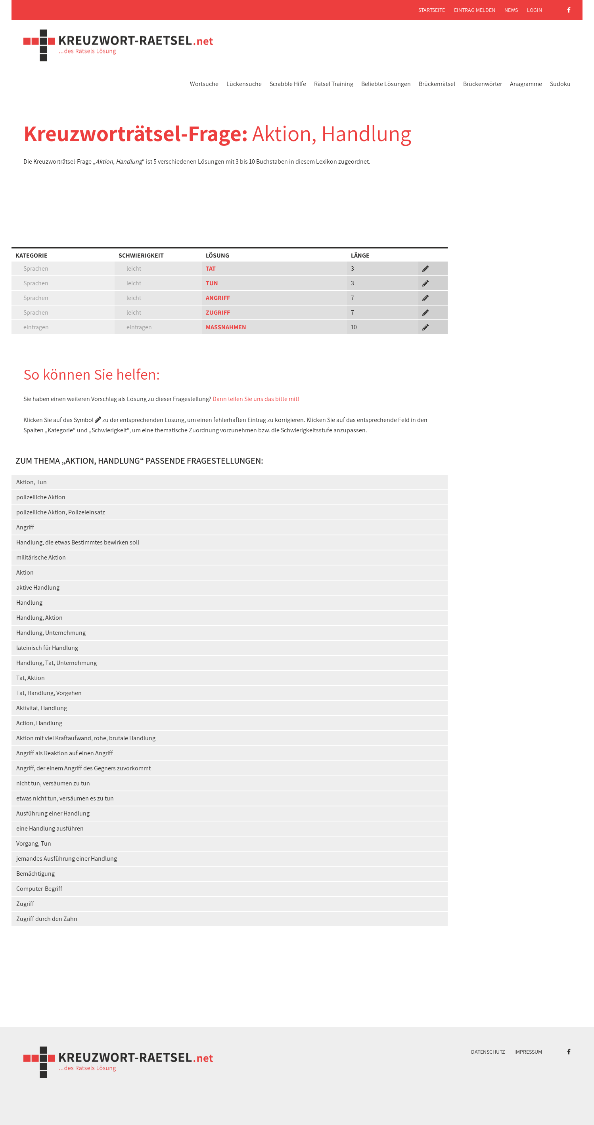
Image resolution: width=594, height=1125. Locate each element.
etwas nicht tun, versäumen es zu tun (65, 798)
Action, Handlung (39, 723)
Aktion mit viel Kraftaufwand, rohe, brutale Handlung (85, 738)
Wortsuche (204, 84)
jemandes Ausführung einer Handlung (66, 858)
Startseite (431, 9)
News (511, 9)
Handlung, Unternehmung (51, 632)
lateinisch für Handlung (47, 648)
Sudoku (560, 84)
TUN (212, 283)
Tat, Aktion (30, 678)
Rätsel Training (333, 84)
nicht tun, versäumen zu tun (53, 783)
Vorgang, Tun (33, 843)
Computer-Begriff (39, 888)
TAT (211, 268)
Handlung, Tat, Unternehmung (56, 663)
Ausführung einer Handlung (53, 813)
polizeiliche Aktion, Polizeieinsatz (60, 512)
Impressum (528, 1051)
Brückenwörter (482, 84)
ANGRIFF (218, 298)
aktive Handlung (37, 587)
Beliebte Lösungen (386, 84)
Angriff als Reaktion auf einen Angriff (64, 753)
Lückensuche (244, 84)
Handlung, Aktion (39, 617)
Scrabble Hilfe (288, 84)
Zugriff (25, 904)
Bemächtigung (35, 873)
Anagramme (526, 84)
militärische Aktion (41, 557)
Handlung (29, 602)
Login (534, 9)
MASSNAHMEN (226, 327)
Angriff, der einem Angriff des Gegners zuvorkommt (83, 768)
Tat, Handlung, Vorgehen (49, 693)
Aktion (25, 572)
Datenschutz (488, 1051)
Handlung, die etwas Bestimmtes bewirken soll (77, 542)
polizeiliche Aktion (40, 497)
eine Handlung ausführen (50, 828)
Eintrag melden (474, 9)
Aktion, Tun (31, 482)
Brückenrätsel (437, 84)
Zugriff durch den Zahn (46, 919)
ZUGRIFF (218, 312)
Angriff (25, 527)
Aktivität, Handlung (41, 708)
